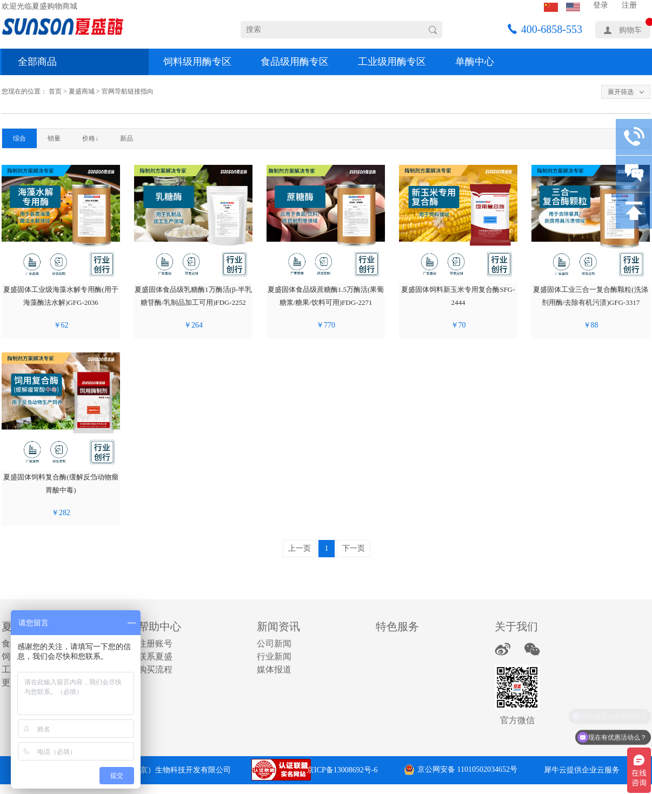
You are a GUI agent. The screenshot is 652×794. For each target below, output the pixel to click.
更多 (10, 682)
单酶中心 (474, 61)
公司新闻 (274, 643)
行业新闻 (274, 656)
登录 (600, 5)
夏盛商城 (82, 91)
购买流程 (155, 669)
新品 (126, 138)
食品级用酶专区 (295, 61)
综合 (19, 138)
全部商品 (37, 61)
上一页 (299, 548)
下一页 (353, 548)
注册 (629, 5)
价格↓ (90, 138)
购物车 (630, 30)
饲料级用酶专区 (197, 61)
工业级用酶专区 (392, 61)
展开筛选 (621, 92)
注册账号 (155, 643)
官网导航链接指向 (128, 91)
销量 (54, 138)
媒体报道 (274, 669)
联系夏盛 (155, 656)
